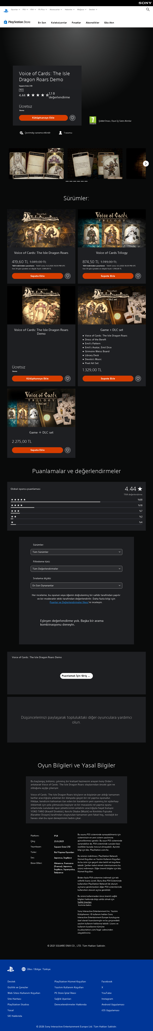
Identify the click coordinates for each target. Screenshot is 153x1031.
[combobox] (76, 549)
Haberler (68, 9)
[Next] (146, 160)
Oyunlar (14, 9)
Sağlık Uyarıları (84, 899)
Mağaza (80, 9)
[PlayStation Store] (18, 18)
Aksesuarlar (55, 9)
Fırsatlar (76, 19)
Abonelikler (92, 19)
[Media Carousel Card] (36, 160)
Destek (92, 9)
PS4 (32, 9)
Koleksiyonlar (59, 19)
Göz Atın (109, 19)
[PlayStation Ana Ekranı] (6, 9)
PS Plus (41, 9)
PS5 (24, 9)
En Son (42, 19)
